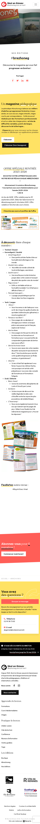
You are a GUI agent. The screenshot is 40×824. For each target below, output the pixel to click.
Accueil (4, 579)
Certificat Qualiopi (20, 814)
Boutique (4, 758)
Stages (4, 715)
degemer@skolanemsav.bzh (14, 630)
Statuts (11, 810)
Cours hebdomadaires (9, 710)
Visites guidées (6, 743)
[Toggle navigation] (36, 4)
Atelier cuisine (6, 726)
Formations (5, 706)
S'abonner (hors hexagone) (15, 145)
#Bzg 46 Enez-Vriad (20, 489)
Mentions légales (10, 806)
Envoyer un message (20, 601)
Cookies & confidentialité (27, 806)
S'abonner (8, 139)
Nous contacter (10, 692)
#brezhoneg (5, 762)
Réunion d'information (9, 738)
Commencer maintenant (14, 554)
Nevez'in (28, 821)
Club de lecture (6, 730)
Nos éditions (5, 766)
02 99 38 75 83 (9, 621)
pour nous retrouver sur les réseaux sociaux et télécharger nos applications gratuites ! (20, 132)
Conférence (5, 734)
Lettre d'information (24, 810)
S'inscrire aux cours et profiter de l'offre (20, 211)
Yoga (3, 747)
